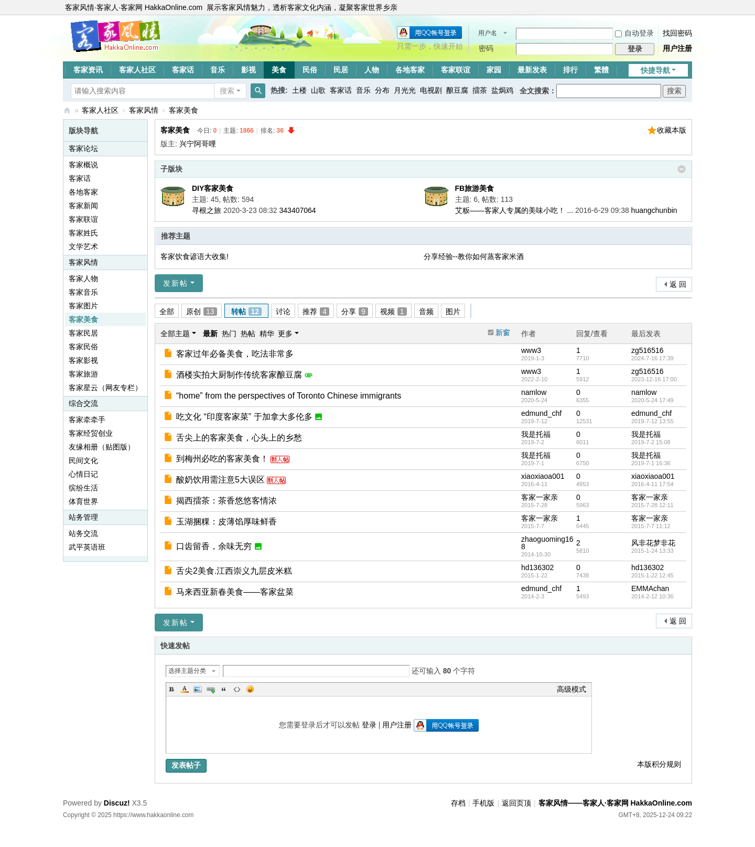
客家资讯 (88, 70)
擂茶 (479, 90)
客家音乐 (83, 292)
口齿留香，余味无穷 (214, 546)
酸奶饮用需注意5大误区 (220, 479)
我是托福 (536, 434)
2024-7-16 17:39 (652, 358)
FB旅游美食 (474, 188)
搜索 (227, 91)
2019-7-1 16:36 (651, 463)
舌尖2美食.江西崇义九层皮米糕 (234, 570)
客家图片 (83, 306)
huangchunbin (654, 210)
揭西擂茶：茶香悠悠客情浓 (226, 500)
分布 (382, 90)
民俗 (310, 70)
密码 (486, 48)
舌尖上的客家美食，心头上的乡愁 (239, 437)
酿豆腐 (457, 90)
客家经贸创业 (91, 433)
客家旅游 (83, 374)
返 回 (678, 284)
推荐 (316, 311)
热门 (229, 333)
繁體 (601, 70)
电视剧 (431, 90)
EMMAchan (650, 588)
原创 (201, 311)
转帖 (246, 311)
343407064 (297, 210)
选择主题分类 (187, 670)
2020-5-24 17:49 (652, 400)
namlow (533, 392)
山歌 (318, 90)
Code (237, 689)
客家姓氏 (83, 233)
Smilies (250, 689)
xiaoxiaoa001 (543, 476)
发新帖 (175, 283)
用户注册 (677, 48)
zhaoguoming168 (547, 543)
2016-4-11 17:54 (652, 484)
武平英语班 (87, 547)
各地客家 (410, 70)
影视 (248, 70)
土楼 (299, 90)
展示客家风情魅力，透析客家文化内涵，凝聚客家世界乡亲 (302, 7)
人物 (371, 70)
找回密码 (677, 33)
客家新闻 (83, 205)
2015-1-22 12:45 (652, 575)
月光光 (405, 90)
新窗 (502, 332)
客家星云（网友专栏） (105, 387)
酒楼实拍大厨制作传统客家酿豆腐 (239, 374)
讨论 (283, 311)
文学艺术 (83, 246)
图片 (453, 311)
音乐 (217, 70)
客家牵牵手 (87, 419)
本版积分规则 (659, 764)
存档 (458, 803)
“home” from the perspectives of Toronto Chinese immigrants (288, 395)
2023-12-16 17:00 (654, 379)
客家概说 (83, 164)
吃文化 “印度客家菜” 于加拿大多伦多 (244, 416)
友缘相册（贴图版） (102, 447)
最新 (210, 333)
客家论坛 (83, 148)
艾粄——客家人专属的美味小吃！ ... (514, 210)
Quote (224, 689)
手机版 (483, 803)
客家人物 (83, 278)
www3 (531, 350)
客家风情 (143, 110)
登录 (369, 725)
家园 (494, 70)
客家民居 (83, 333)
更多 (285, 333)
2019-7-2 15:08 (651, 442)
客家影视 (83, 360)
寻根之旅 (206, 210)
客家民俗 (83, 346)
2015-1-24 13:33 (652, 551)
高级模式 (571, 689)
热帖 (248, 333)
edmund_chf (541, 413)
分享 (354, 311)
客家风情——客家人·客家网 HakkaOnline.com (67, 110)
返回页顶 (516, 803)
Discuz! (117, 803)
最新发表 (532, 70)
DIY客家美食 (212, 188)
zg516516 (647, 350)
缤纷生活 (83, 488)
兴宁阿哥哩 (197, 144)
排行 (570, 70)
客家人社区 (137, 70)
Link (211, 689)
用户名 (487, 33)
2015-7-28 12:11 (652, 505)
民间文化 (83, 460)
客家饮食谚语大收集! (194, 256)
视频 (393, 311)
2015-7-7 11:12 (651, 526)
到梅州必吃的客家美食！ (222, 458)
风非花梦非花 (653, 543)
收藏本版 (671, 130)
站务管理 (83, 517)
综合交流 (83, 403)
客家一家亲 (539, 497)
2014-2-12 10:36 (652, 596)
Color (184, 689)
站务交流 (83, 533)
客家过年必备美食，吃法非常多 (235, 353)
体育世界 (83, 501)
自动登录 (634, 33)
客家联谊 (455, 70)
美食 (279, 70)
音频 (426, 311)
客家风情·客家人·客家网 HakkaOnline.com (133, 7)
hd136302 (537, 567)
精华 (267, 333)
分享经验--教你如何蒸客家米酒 (474, 256)
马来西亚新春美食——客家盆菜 (235, 591)
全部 (166, 311)
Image (197, 689)
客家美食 (183, 110)
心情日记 (83, 474)
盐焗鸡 (502, 90)
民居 (340, 70)
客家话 (183, 70)
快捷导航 (655, 70)
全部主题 (175, 333)
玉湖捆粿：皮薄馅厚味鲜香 (226, 521)
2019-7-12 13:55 (652, 421)
